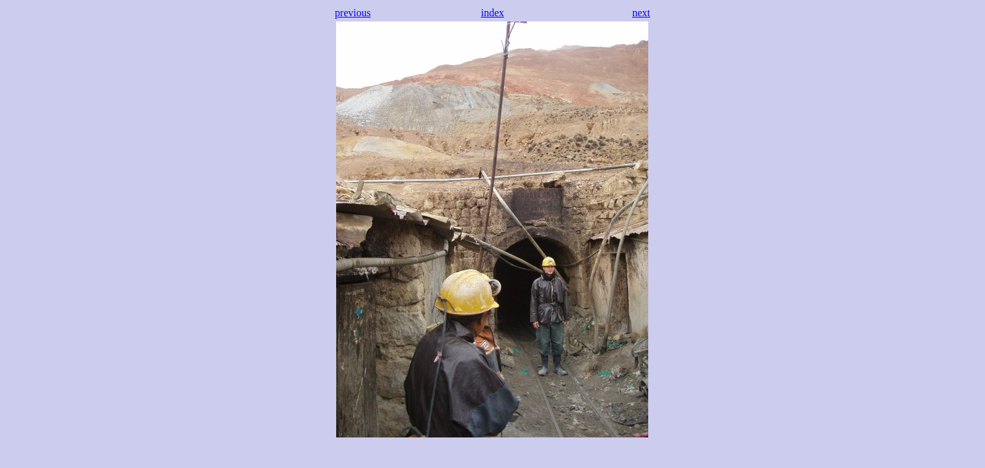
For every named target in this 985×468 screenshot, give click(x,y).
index (493, 12)
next (641, 12)
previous (353, 12)
